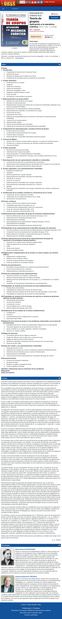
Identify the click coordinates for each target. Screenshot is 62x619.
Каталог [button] (14, 8)
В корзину (54, 17)
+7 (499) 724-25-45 (49, 2)
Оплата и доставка (31, 615)
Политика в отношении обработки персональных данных (31, 610)
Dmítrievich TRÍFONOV (26, 576)
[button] (32, 2)
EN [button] (30, 2)
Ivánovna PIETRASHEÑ (25, 549)
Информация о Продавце (31, 608)
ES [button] (27, 2)
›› (49, 36)
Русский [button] (22, 2)
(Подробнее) (19, 58)
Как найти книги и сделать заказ (31, 612)
